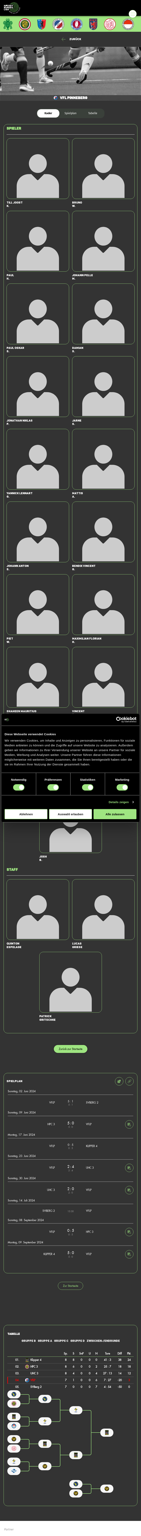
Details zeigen (119, 802)
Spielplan (70, 113)
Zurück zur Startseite (70, 1049)
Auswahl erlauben (70, 814)
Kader (48, 113)
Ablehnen (26, 814)
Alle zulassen (114, 814)
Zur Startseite (70, 1286)
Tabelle (92, 113)
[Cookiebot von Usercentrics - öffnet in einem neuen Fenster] (119, 720)
